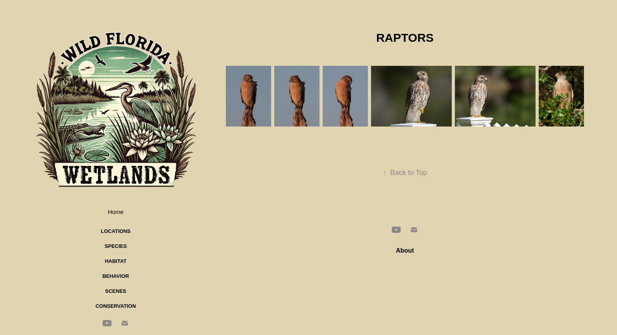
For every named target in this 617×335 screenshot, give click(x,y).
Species (116, 246)
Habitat (115, 261)
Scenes (115, 291)
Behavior (115, 276)
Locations (116, 231)
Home (116, 211)
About (405, 250)
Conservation (116, 306)
